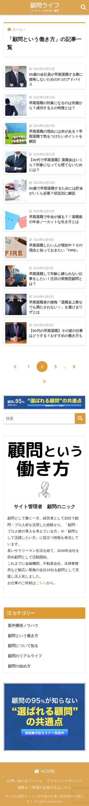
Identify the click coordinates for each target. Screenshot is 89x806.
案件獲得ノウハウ (23, 626)
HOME (44, 771)
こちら (41, 583)
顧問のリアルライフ (25, 656)
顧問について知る (23, 646)
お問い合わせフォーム (24, 781)
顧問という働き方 (23, 636)
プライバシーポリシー (64, 781)
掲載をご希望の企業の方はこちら (44, 787)
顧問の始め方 (19, 666)
